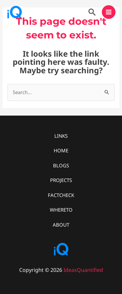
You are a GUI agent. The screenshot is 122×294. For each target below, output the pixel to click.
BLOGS (61, 165)
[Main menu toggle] (109, 12)
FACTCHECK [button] (61, 195)
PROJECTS (61, 180)
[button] (92, 12)
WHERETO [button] (61, 209)
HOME (61, 150)
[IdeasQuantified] (15, 12)
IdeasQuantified (83, 269)
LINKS (61, 136)
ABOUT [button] (61, 224)
